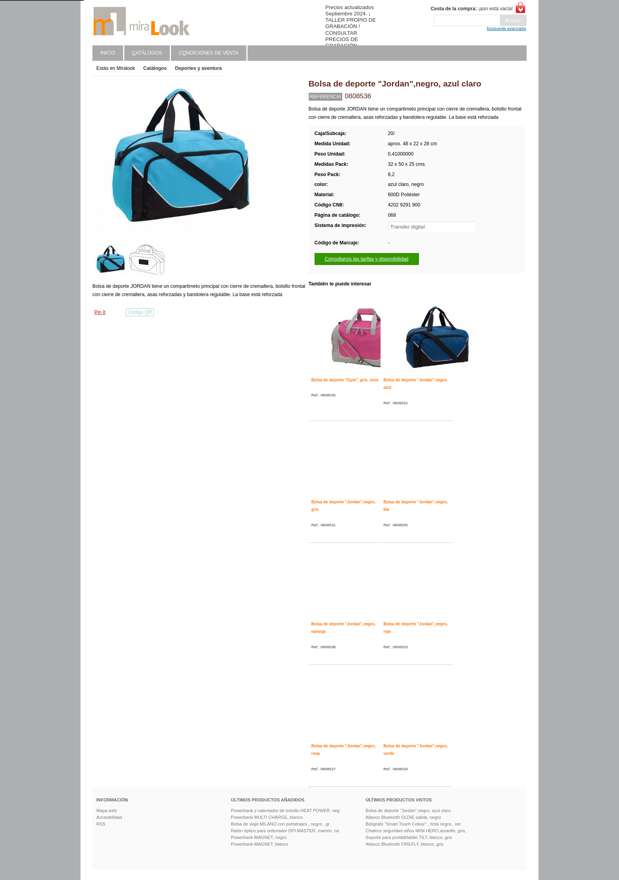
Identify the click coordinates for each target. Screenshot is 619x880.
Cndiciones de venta (208, 53)
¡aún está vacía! (472, 8)
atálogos (147, 53)
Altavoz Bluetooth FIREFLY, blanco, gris (404, 844)
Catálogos (155, 68)
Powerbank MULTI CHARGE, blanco (267, 817)
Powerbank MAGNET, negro (259, 837)
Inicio (107, 53)
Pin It (99, 312)
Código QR (140, 312)
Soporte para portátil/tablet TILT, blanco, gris (409, 837)
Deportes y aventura (198, 68)
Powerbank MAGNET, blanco (259, 844)
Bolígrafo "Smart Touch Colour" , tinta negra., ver (413, 824)
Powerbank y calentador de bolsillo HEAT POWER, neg (285, 810)
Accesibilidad (109, 817)
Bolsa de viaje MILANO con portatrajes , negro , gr (280, 824)
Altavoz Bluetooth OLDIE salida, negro (403, 817)
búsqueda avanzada (506, 28)
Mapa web (106, 810)
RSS (100, 824)
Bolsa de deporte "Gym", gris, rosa (344, 380)
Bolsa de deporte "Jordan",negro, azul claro (408, 810)
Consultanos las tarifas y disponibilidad (367, 259)
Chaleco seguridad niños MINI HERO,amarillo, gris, (416, 830)
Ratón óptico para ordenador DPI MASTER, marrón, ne (285, 830)
